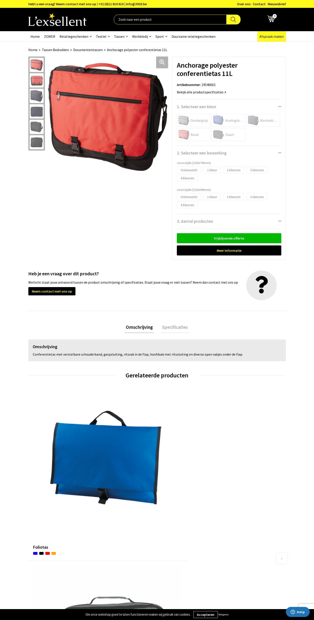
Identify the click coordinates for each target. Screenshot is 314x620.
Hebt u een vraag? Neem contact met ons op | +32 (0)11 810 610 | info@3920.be (87, 4)
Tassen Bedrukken (55, 50)
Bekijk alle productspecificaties (201, 92)
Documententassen (88, 50)
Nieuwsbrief (277, 4)
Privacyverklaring (238, 512)
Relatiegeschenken (74, 36)
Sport (159, 36)
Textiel (101, 36)
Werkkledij (140, 36)
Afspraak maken (271, 36)
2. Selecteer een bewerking (202, 153)
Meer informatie (229, 250)
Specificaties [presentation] (173, 328)
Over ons (244, 4)
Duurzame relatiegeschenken (193, 36)
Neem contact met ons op (52, 291)
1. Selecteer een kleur (196, 106)
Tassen (119, 36)
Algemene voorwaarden (242, 505)
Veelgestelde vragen (145, 525)
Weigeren (223, 614)
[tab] (140, 327)
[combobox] (170, 19)
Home (35, 36)
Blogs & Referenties (145, 512)
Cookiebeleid (234, 519)
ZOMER (49, 36)
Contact (259, 4)
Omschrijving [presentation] (140, 328)
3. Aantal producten (195, 221)
